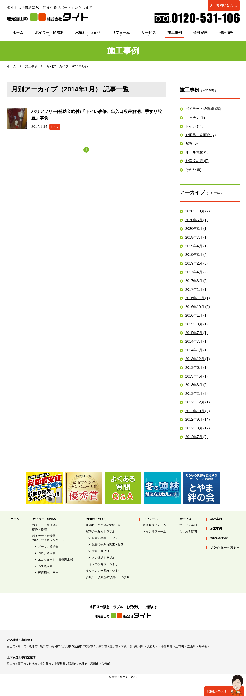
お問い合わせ (223, 5)
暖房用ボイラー (48, 572)
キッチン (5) (195, 117)
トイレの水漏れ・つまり (102, 564)
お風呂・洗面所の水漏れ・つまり (108, 577)
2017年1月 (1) (196, 289)
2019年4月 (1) (196, 246)
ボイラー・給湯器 (49, 32)
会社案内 (200, 32)
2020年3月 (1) (196, 229)
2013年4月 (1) (196, 376)
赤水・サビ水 (100, 551)
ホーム (18, 32)
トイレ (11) (194, 126)
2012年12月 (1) (197, 402)
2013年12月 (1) (197, 359)
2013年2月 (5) (196, 393)
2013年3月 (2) (196, 385)
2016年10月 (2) (197, 307)
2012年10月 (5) (197, 411)
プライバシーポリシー (224, 547)
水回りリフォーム (154, 525)
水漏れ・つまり (87, 32)
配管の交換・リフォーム (108, 538)
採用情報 (226, 32)
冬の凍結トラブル (103, 557)
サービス (148, 32)
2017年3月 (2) (196, 281)
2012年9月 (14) (197, 419)
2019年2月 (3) (196, 263)
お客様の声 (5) (197, 161)
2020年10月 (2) (197, 211)
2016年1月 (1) (196, 315)
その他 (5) (193, 170)
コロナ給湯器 (47, 553)
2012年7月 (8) (196, 437)
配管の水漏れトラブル (100, 531)
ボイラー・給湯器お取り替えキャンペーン (48, 538)
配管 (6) (191, 143)
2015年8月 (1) (196, 324)
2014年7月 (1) (196, 341)
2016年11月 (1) (197, 298)
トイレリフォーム (154, 531)
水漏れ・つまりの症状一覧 (103, 525)
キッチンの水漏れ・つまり (103, 570)
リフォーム (121, 32)
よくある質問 (188, 531)
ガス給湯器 (45, 566)
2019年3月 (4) (196, 255)
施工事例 (174, 32)
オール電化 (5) (197, 152)
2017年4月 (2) (196, 272)
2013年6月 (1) (196, 367)
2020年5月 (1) (196, 220)
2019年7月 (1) (196, 237)
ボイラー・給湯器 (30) (203, 109)
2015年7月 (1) (196, 333)
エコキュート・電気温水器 (55, 559)
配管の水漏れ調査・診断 (108, 544)
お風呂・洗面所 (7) (200, 135)
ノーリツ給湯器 (48, 546)
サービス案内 (188, 525)
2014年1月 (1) (196, 350)
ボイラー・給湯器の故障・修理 (45, 527)
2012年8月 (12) (197, 428)
